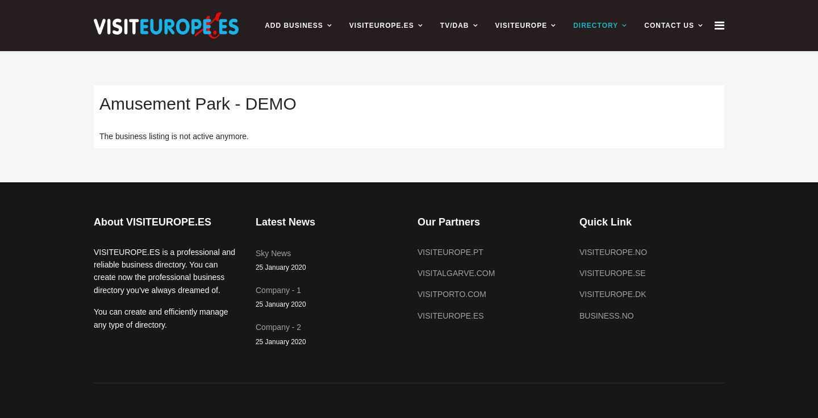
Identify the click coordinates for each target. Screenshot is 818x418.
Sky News (328, 261)
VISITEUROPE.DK (612, 294)
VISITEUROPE (521, 26)
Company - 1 (328, 298)
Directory (595, 26)
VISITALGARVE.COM (456, 273)
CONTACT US (669, 26)
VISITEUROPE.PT (450, 252)
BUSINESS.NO (606, 315)
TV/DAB (454, 26)
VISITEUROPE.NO (613, 252)
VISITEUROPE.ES (381, 26)
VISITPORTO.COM (452, 294)
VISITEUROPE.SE (612, 273)
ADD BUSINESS (294, 26)
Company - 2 (328, 335)
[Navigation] (719, 25)
